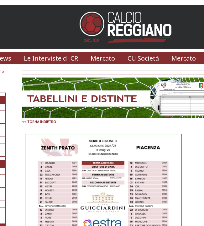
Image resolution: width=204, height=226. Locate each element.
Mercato (103, 58)
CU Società (143, 58)
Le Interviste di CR (51, 58)
